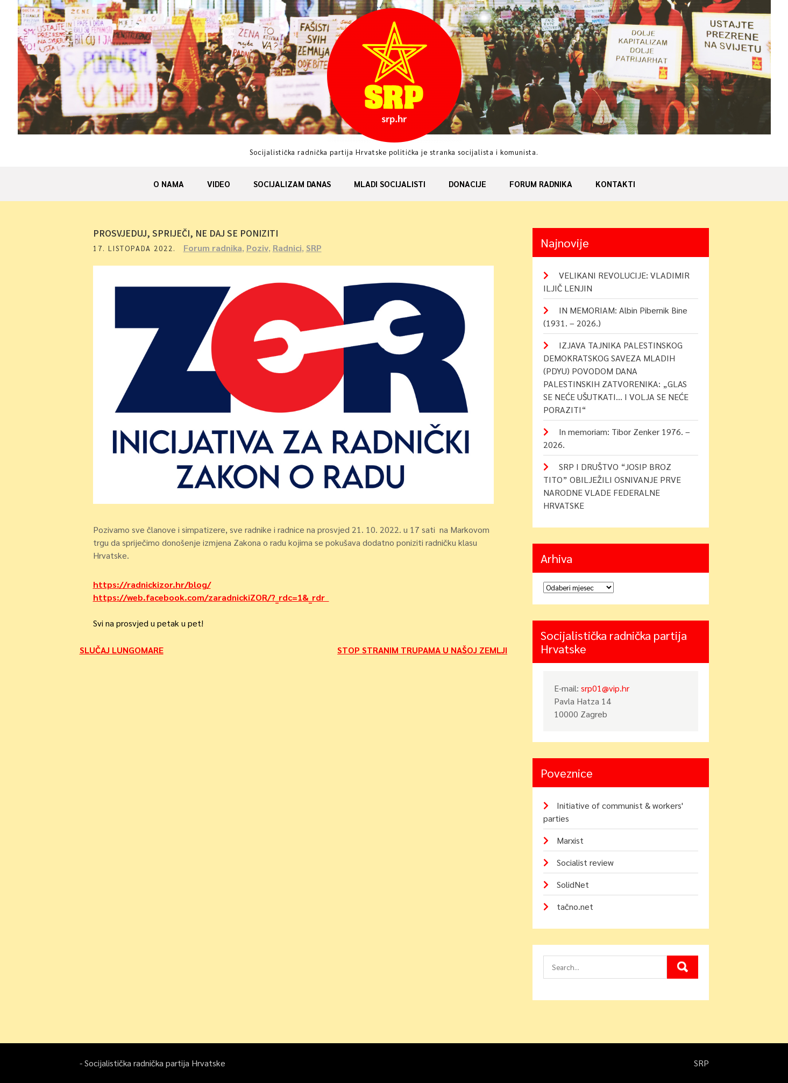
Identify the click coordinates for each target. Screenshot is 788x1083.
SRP (314, 247)
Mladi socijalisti (389, 184)
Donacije (467, 184)
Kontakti (615, 184)
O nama (168, 184)
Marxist (570, 840)
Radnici (287, 247)
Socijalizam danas (292, 184)
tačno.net (575, 906)
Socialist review (585, 862)
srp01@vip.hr (605, 688)
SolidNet (573, 884)
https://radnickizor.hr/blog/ (152, 584)
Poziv (257, 247)
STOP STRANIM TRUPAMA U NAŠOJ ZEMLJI (422, 650)
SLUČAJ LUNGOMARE (122, 650)
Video (218, 184)
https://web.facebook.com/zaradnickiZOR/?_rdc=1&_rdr (211, 597)
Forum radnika (540, 184)
